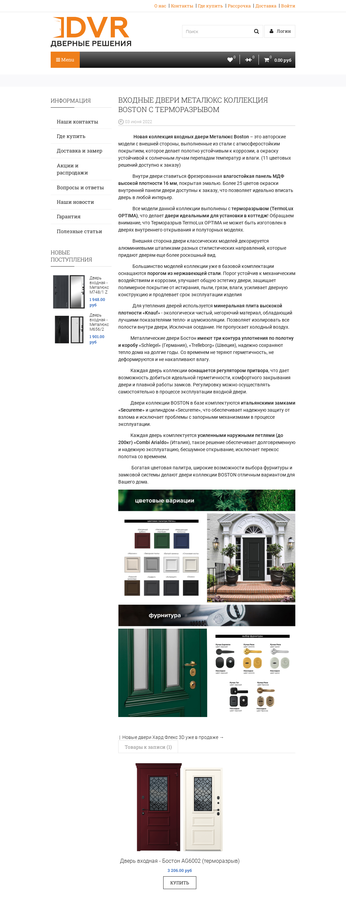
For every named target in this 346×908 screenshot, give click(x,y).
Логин (280, 31)
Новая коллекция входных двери (190, 136)
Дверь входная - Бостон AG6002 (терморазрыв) (180, 861)
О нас (160, 6)
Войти (288, 6)
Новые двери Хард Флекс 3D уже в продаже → (173, 737)
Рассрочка (239, 6)
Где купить (210, 6)
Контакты (182, 6)
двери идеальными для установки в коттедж (216, 215)
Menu (65, 59)
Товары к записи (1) (148, 747)
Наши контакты (77, 121)
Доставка (265, 6)
